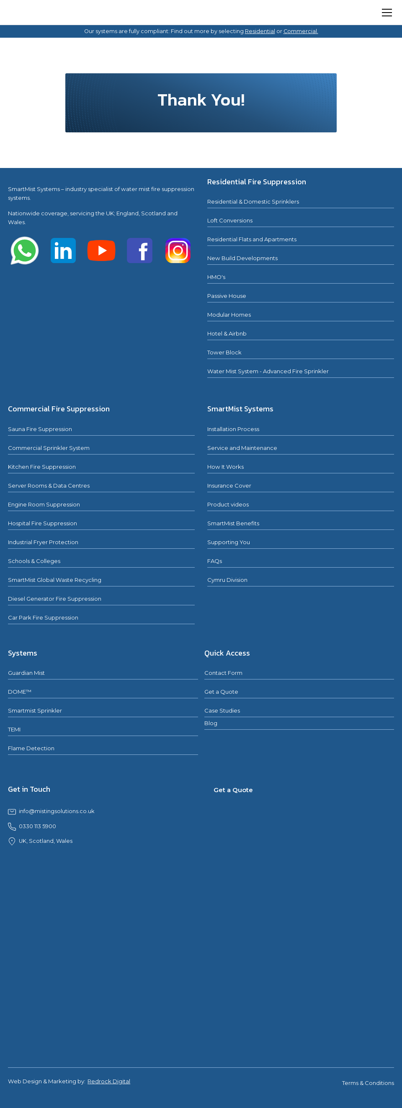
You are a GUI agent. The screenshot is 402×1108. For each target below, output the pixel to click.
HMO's (216, 277)
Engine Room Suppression (44, 504)
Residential (260, 31)
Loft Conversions (230, 220)
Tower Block (224, 352)
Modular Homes (229, 314)
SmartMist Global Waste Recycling (54, 579)
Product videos (228, 504)
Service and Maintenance (242, 447)
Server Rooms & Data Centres (49, 485)
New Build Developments (242, 258)
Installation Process (233, 429)
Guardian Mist (26, 672)
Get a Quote (221, 691)
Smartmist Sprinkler (35, 710)
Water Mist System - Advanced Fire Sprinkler (268, 371)
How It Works (225, 466)
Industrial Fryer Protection (43, 542)
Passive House (226, 295)
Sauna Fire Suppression (40, 429)
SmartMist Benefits (233, 523)
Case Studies (222, 710)
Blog (210, 723)
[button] (385, 13)
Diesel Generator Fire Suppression (54, 598)
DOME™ (19, 691)
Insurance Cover (229, 485)
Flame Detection (31, 748)
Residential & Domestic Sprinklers (253, 201)
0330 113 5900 (37, 826)
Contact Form (223, 672)
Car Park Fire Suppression (43, 617)
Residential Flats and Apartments (251, 239)
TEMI (14, 729)
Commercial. (300, 31)
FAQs (214, 561)
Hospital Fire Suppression (42, 523)
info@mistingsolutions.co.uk (56, 811)
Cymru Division (227, 579)
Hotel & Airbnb (227, 333)
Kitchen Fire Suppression (42, 466)
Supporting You (228, 542)
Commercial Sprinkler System (49, 447)
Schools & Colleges (34, 561)
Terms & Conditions (368, 1083)
